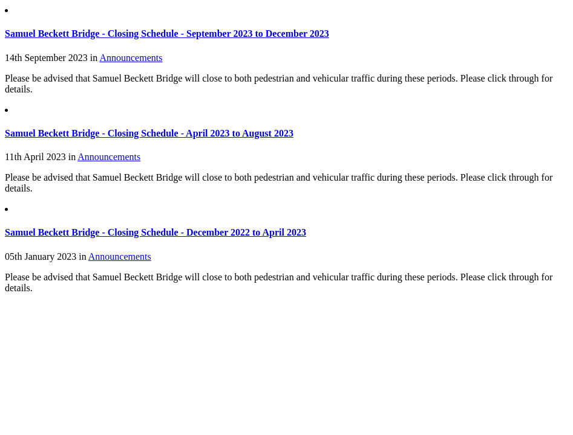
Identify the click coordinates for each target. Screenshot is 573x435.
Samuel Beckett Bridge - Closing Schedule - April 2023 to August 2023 (149, 133)
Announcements (130, 58)
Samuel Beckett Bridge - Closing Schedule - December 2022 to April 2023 (155, 232)
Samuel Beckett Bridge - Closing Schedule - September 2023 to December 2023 (167, 33)
